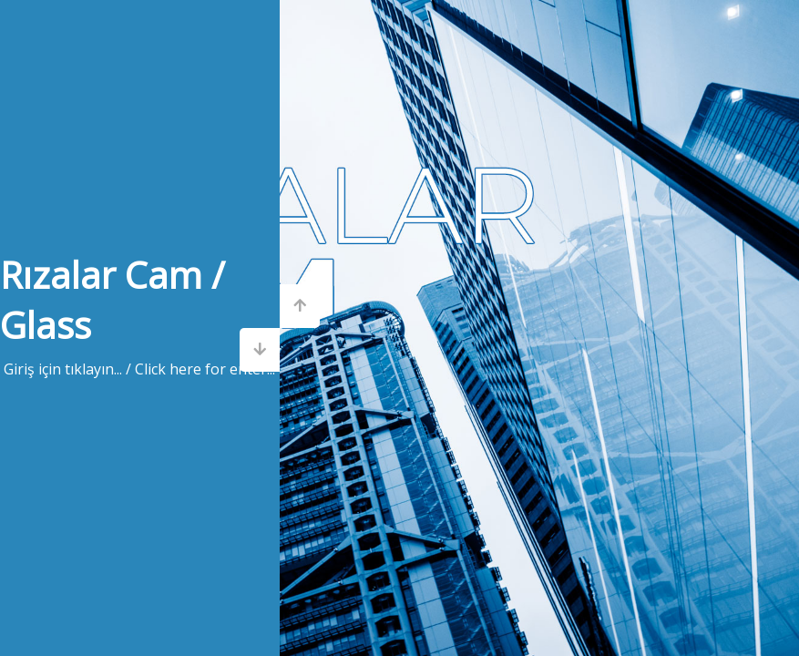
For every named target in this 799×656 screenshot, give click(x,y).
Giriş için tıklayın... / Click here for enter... (139, 369)
